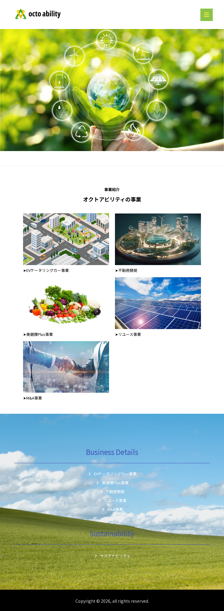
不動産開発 (112, 491)
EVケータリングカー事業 (112, 474)
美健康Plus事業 (112, 482)
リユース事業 (112, 500)
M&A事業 (112, 509)
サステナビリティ (112, 556)
